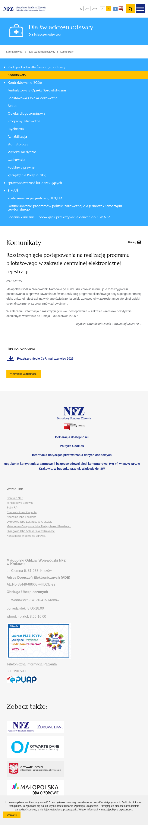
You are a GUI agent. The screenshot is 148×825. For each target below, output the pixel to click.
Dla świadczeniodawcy (42, 52)
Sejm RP (12, 507)
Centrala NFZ (15, 498)
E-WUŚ (13, 190)
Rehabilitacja (17, 136)
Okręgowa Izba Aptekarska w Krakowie (31, 531)
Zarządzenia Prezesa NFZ (27, 175)
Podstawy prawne (21, 167)
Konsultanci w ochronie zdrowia (26, 535)
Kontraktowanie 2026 (25, 82)
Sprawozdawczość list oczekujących (35, 183)
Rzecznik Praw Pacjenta (22, 512)
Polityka (72, 446)
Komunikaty (66, 52)
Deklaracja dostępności (71, 437)
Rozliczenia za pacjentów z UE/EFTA (35, 198)
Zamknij (14, 815)
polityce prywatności (120, 809)
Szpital (12, 105)
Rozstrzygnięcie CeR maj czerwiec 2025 (45, 358)
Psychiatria (16, 129)
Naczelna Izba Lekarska (21, 517)
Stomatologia (18, 144)
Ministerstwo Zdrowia (20, 502)
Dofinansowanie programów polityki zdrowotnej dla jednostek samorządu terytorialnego (65, 208)
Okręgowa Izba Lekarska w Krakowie (29, 521)
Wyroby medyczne (22, 152)
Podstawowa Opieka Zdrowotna (32, 98)
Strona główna (14, 52)
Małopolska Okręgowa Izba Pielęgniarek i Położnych (39, 526)
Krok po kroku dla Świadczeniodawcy (36, 67)
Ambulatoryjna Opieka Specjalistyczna (37, 90)
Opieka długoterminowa (26, 113)
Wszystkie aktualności (23, 374)
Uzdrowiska (16, 159)
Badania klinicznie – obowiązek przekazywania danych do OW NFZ (59, 217)
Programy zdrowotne (24, 121)
